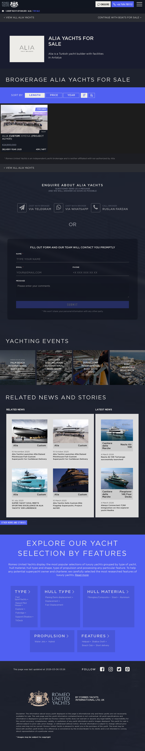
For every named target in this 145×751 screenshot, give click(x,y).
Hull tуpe (60, 592)
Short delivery (102, 645)
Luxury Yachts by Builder (16, 11)
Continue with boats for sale (120, 18)
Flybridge (19, 613)
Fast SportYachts (21, 598)
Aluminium (124, 597)
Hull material (108, 592)
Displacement (51, 601)
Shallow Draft (98, 642)
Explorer (19, 609)
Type (23, 592)
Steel (114, 597)
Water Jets (40, 642)
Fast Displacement (54, 605)
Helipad (85, 642)
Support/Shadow (23, 617)
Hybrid (51, 642)
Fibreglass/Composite (98, 597)
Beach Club (87, 645)
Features (96, 636)
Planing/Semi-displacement (58, 597)
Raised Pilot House (21, 604)
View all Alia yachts (18, 18)
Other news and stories (13, 522)
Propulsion (52, 636)
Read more (82, 575)
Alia (29, 11)
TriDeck (19, 620)
